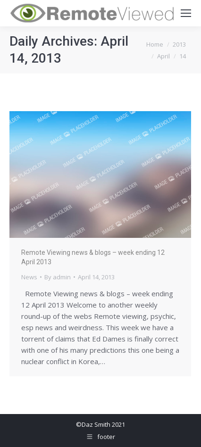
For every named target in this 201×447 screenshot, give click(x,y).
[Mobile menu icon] (186, 13)
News (29, 277)
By (57, 277)
